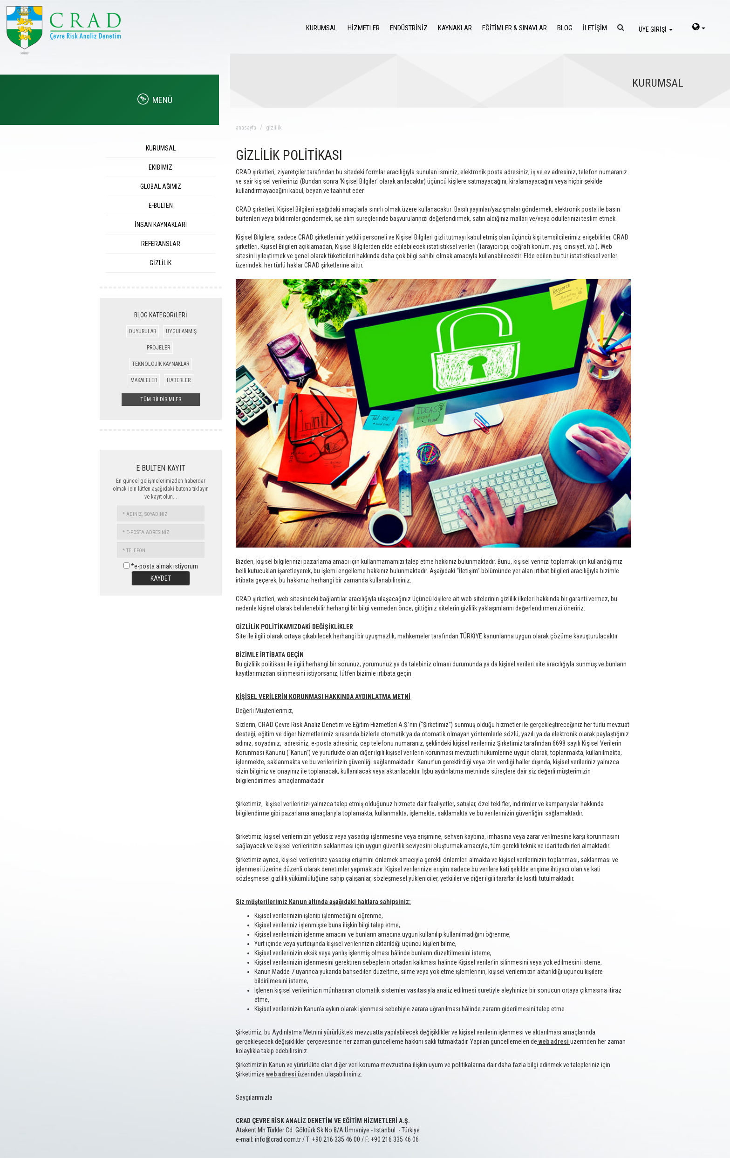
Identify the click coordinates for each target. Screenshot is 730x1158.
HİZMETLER (364, 28)
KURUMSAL (321, 28)
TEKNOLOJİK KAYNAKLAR (160, 364)
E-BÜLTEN (161, 205)
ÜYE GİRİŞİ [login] (656, 29)
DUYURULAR (142, 331)
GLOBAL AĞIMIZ (160, 186)
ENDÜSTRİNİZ (409, 28)
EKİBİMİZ (160, 167)
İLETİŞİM (595, 28)
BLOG (565, 28)
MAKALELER (143, 380)
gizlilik (274, 127)
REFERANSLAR (160, 243)
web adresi (553, 1041)
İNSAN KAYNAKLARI (161, 224)
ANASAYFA (246, 127)
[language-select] (699, 28)
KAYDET (160, 578)
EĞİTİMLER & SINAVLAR (514, 28)
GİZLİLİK (160, 263)
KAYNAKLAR (455, 28)
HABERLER (179, 380)
